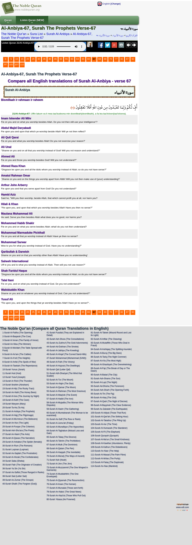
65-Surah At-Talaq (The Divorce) (61, 437)
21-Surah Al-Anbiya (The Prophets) (18, 411)
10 (16, 59)
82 (122, 59)
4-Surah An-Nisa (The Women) (16, 344)
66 (88, 59)
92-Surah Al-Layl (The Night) (104, 382)
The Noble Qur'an (13, 34)
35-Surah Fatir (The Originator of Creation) (22, 464)
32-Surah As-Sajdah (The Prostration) (19, 453)
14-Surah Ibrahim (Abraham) (15, 384)
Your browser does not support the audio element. (60, 46)
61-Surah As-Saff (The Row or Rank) (63, 419)
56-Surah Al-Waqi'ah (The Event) (62, 395)
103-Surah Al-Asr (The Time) (104, 424)
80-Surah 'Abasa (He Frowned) (61, 499)
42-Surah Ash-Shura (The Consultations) (65, 339)
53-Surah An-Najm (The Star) (60, 383)
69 (105, 59)
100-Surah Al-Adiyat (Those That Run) (108, 413)
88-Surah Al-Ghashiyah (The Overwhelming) (111, 364)
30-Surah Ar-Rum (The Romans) (17, 445)
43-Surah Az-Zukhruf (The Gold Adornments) (67, 343)
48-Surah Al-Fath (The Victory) (61, 362)
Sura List (36, 34)
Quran (8, 21)
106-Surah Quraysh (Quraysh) (105, 435)
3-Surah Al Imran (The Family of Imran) (20, 340)
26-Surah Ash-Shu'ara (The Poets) (18, 430)
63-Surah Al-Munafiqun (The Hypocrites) (65, 427)
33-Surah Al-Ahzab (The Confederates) (20, 457)
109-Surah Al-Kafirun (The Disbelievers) (109, 447)
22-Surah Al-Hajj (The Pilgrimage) (17, 415)
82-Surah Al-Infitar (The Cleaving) (106, 339)
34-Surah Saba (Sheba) (13, 461)
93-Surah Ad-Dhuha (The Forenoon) (107, 386)
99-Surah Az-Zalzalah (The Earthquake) (109, 409)
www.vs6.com (182, 507)
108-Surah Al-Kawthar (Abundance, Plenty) (110, 443)
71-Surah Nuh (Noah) (56, 460)
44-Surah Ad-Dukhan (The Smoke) (63, 346)
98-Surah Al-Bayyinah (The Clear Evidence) (111, 405)
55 (66, 59)
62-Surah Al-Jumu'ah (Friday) (60, 423)
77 (116, 59)
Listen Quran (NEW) (32, 21)
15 (22, 59)
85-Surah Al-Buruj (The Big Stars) (106, 353)
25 (33, 59)
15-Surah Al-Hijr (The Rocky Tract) (18, 388)
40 (50, 59)
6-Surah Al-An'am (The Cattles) (16, 354)
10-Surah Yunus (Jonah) (13, 369)
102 (11, 64)
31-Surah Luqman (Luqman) (15, 449)
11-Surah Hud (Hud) (11, 373)
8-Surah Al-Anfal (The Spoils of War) (19, 362)
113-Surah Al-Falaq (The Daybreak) (107, 462)
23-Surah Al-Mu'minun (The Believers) (20, 419)
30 (39, 59)
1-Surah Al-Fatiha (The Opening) (17, 332)
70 (110, 59)
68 (99, 59)
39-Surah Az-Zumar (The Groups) (17, 480)
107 (17, 64)
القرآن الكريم (132, 35)
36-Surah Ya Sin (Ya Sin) (13, 468)
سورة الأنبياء (118, 35)
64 (77, 59)
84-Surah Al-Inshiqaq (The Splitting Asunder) (111, 349)
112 (22, 64)
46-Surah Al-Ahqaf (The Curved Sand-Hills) (66, 354)
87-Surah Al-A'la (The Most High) (106, 360)
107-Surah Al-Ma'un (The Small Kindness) (110, 439)
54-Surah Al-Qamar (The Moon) (61, 387)
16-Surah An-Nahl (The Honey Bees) (19, 392)
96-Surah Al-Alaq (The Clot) (103, 397)
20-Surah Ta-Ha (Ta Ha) (13, 407)
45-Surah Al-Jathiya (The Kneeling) (63, 350)
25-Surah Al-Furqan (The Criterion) (18, 426)
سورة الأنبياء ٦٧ (103, 35)
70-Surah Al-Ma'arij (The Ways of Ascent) (65, 456)
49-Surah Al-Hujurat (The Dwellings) (63, 365)
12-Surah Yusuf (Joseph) (13, 377)
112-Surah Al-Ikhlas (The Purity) (105, 458)
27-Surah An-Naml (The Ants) (16, 434)
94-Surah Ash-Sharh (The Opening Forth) (110, 390)
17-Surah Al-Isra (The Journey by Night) (20, 396)
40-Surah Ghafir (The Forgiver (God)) (19, 484)
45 (55, 59)
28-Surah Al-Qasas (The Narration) (18, 438)
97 (5, 64)
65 (83, 59)
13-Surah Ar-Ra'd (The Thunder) (17, 381)
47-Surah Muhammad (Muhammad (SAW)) (66, 358)
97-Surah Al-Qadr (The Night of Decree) (109, 401)
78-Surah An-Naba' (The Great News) (64, 491)
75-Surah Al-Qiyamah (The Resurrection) (65, 480)
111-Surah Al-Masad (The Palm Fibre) (108, 454)
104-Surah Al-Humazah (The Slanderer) (109, 428)
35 (44, 59)
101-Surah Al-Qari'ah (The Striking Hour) (109, 416)
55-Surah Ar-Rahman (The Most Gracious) (66, 391)
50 (61, 59)
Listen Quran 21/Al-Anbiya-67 (18, 43)
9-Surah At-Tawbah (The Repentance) (19, 365)
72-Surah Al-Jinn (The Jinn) (59, 463)
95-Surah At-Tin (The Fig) (102, 393)
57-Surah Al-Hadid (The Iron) (60, 398)
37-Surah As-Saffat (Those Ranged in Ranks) (23, 472)
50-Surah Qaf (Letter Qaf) (58, 369)
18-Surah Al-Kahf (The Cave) (15, 400)
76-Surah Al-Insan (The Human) (61, 484)
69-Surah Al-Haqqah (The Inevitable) (63, 452)
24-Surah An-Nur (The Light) (15, 423)
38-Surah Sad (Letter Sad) (14, 476)
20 (27, 59)
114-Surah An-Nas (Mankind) (104, 466)
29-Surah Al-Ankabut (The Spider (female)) (22, 442)
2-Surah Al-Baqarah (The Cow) (16, 336)
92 (133, 59)
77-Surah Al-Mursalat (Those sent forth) (65, 488)
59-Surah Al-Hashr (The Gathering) (63, 409)
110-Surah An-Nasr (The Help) (105, 451)
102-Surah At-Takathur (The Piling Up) (108, 420)
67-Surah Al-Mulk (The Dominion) (62, 444)
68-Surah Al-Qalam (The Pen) (60, 448)
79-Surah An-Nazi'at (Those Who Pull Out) (66, 495)
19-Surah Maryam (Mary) (14, 404)
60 (72, 59)
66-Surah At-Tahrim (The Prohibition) (63, 441)
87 (127, 59)
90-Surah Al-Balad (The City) (104, 374)
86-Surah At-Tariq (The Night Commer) (108, 357)
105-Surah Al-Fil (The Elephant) (105, 432)
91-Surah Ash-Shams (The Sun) (105, 378)
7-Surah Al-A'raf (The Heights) (16, 358)
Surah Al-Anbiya (58, 34)
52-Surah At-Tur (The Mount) (60, 379)
